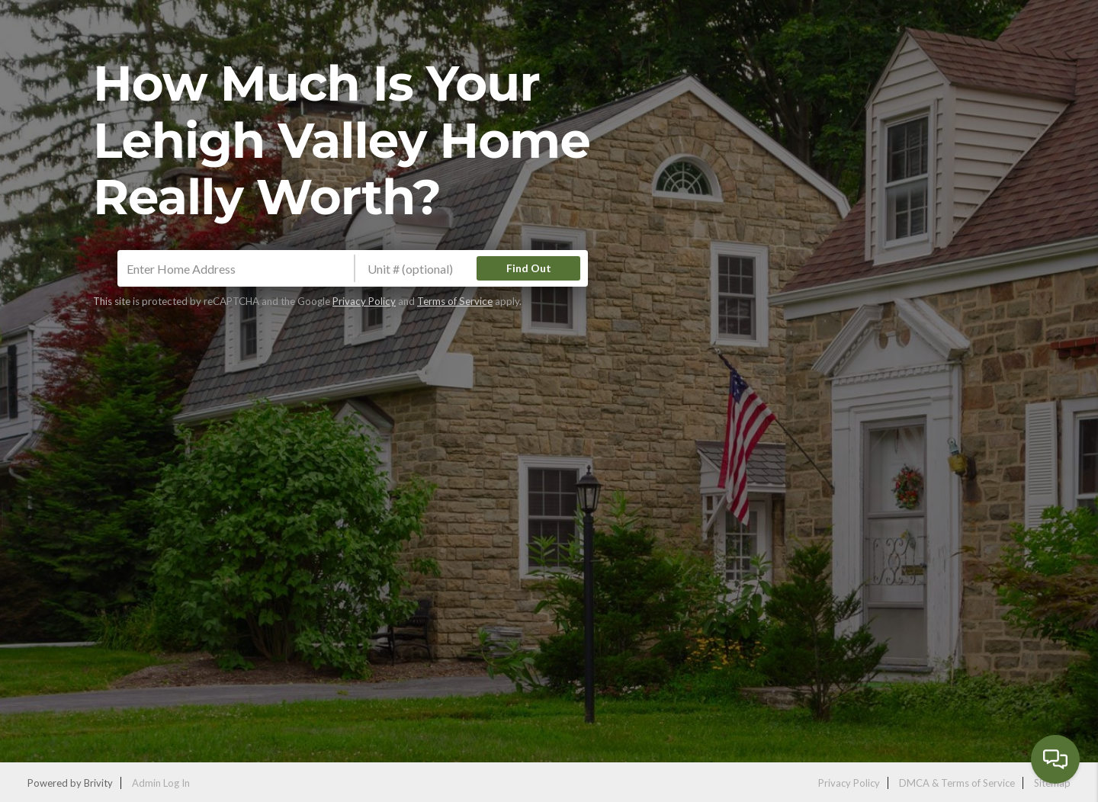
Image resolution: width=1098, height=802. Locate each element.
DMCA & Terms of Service (957, 783)
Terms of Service (455, 301)
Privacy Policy (364, 301)
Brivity (98, 783)
